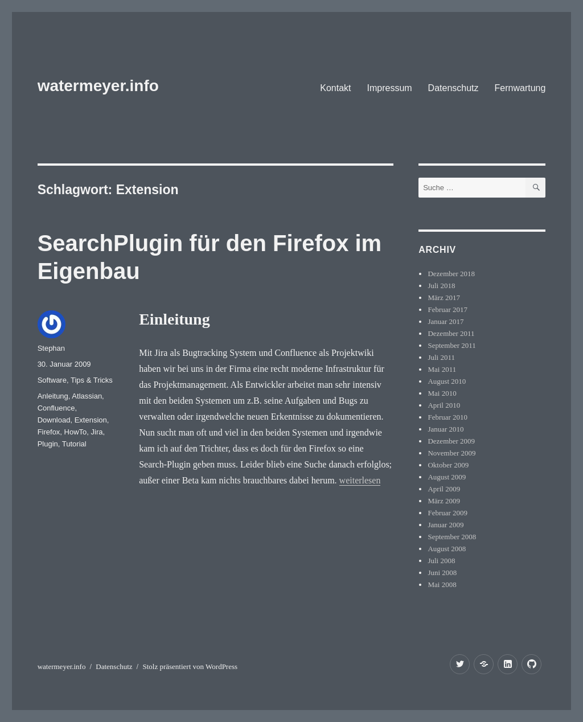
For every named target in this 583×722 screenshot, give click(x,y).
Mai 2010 (442, 393)
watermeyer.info (98, 86)
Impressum (389, 88)
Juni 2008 (442, 572)
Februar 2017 (447, 309)
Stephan (51, 348)
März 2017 (444, 297)
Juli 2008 (441, 560)
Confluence (56, 408)
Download (54, 420)
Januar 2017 (445, 321)
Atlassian (87, 396)
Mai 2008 (442, 584)
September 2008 (452, 536)
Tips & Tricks (92, 380)
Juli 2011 (441, 357)
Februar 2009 (447, 512)
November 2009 (451, 453)
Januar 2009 (445, 524)
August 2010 (447, 381)
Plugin (48, 444)
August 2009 (447, 477)
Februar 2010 (447, 417)
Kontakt (335, 88)
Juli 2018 (441, 285)
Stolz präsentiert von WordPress (189, 666)
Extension (91, 420)
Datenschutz (453, 88)
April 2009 (444, 489)
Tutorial (74, 444)
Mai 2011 (442, 369)
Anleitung (53, 396)
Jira (97, 432)
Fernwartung (520, 88)
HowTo (75, 432)
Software (52, 380)
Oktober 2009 (448, 465)
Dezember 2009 (451, 441)
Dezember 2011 (451, 333)
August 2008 (447, 548)
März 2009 (444, 501)
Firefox (49, 432)
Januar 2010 (445, 429)
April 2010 (444, 405)
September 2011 (451, 345)
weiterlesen (360, 480)
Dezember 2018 (451, 273)
